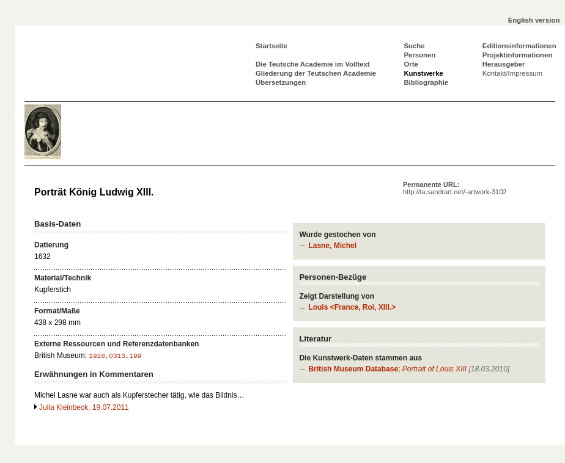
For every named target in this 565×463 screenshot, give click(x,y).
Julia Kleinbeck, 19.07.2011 (84, 407)
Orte (411, 64)
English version (534, 20)
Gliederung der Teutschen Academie (316, 73)
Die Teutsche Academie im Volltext (313, 64)
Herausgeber (503, 64)
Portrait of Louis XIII (434, 369)
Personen (419, 55)
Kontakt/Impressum (512, 73)
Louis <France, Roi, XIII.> (352, 307)
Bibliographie (426, 82)
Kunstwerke (423, 73)
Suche (414, 45)
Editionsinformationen (519, 45)
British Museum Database (353, 369)
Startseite (271, 45)
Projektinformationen (517, 55)
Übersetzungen (281, 82)
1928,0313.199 (115, 356)
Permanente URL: (454, 188)
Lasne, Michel (332, 245)
